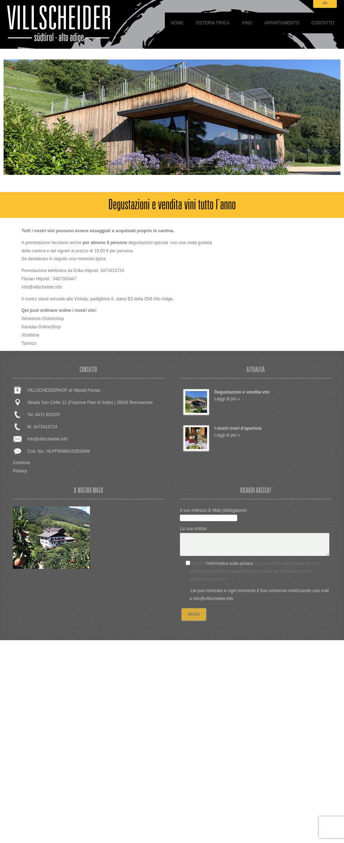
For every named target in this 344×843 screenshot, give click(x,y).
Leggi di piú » (227, 398)
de (325, 3)
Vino (247, 22)
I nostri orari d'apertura (238, 428)
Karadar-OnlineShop (41, 326)
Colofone (21, 462)
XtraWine (30, 335)
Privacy (20, 470)
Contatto (322, 22)
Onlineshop (53, 318)
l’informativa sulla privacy (229, 563)
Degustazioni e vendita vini (241, 392)
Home (177, 22)
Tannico (29, 343)
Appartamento (281, 22)
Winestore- (32, 318)
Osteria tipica (213, 22)
